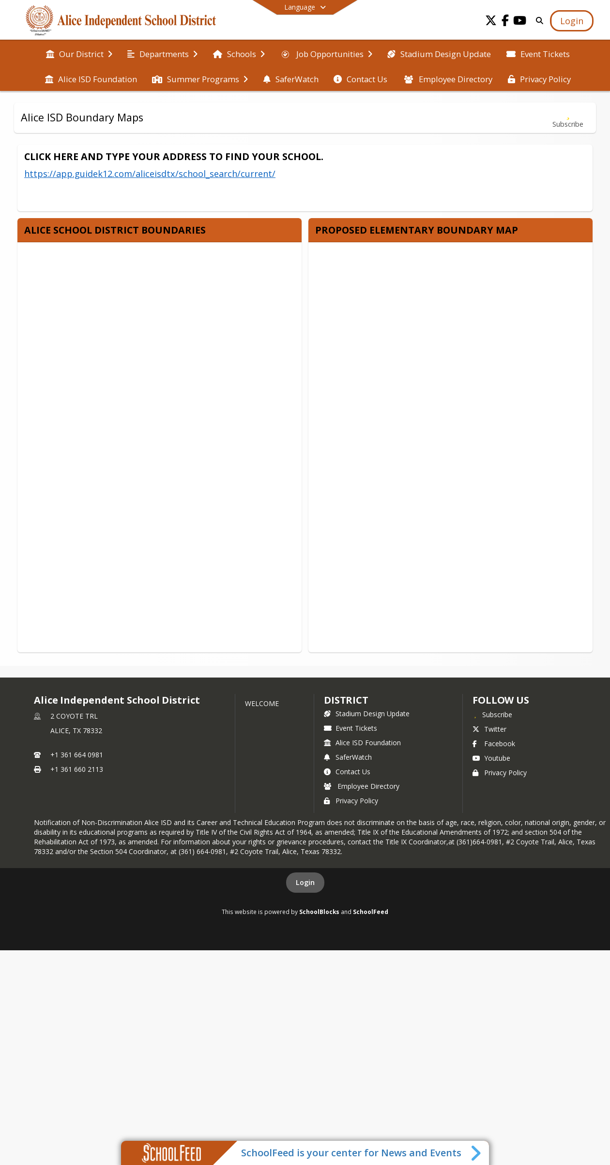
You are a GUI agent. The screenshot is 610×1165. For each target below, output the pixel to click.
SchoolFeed (370, 911)
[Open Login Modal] (572, 20)
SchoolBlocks (319, 911)
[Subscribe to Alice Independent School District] (492, 714)
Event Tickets (350, 728)
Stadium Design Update (367, 713)
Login (305, 882)
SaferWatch (348, 757)
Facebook (494, 743)
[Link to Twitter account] (491, 22)
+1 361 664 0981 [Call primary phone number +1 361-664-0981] (76, 754)
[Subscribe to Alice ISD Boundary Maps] (568, 117)
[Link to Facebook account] (505, 22)
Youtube (491, 758)
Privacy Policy (351, 800)
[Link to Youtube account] (520, 22)
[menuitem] (79, 53)
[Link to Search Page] (537, 20)
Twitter (489, 729)
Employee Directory (361, 786)
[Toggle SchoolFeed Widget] (476, 1153)
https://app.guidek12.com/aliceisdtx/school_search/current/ (149, 173)
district (346, 700)
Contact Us (347, 771)
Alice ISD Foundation (362, 742)
